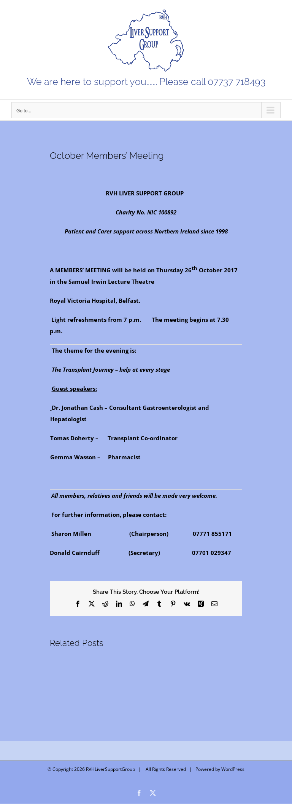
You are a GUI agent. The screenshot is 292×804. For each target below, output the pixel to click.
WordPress (232, 769)
